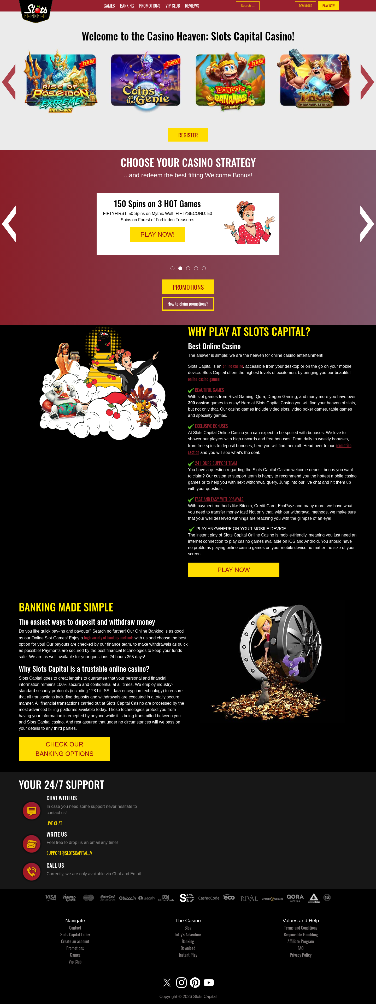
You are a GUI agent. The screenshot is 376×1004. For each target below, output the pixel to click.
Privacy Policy (301, 955)
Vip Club (173, 6)
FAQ (301, 948)
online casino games (203, 379)
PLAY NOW (328, 5)
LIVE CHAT (54, 823)
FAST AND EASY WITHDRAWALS (219, 499)
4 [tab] (196, 268)
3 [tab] (188, 268)
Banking (127, 6)
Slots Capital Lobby (75, 934)
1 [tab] (172, 268)
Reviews (192, 6)
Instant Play (188, 955)
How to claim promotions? (188, 304)
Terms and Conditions (300, 928)
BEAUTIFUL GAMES (209, 390)
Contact (75, 928)
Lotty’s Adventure (188, 934)
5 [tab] (204, 268)
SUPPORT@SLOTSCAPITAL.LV (69, 853)
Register (188, 135)
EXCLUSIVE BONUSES (211, 426)
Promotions (149, 6)
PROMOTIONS (188, 286)
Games (109, 6)
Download (188, 948)
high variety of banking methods (108, 637)
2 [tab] (180, 268)
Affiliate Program (300, 941)
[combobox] (248, 5)
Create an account (75, 941)
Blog (188, 928)
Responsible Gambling (301, 934)
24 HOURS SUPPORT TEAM (216, 463)
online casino (233, 366)
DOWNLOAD (305, 5)
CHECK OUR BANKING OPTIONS (65, 749)
